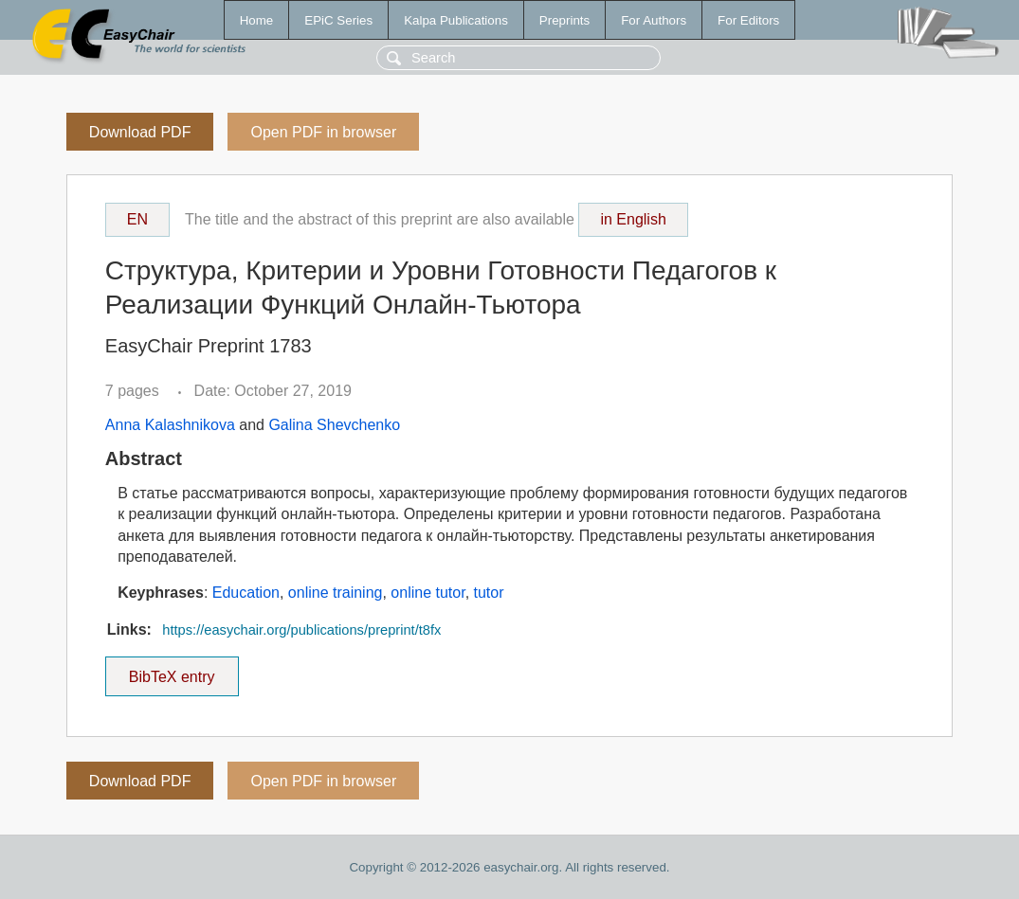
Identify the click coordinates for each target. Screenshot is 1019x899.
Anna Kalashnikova (170, 425)
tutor (489, 592)
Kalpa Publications (456, 20)
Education (246, 592)
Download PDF (140, 132)
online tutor (427, 592)
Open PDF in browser (323, 132)
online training (335, 592)
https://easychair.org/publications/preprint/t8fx (301, 630)
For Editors (748, 20)
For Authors (653, 20)
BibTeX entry (171, 670)
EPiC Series (338, 20)
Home (257, 20)
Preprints (564, 20)
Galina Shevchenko (334, 425)
